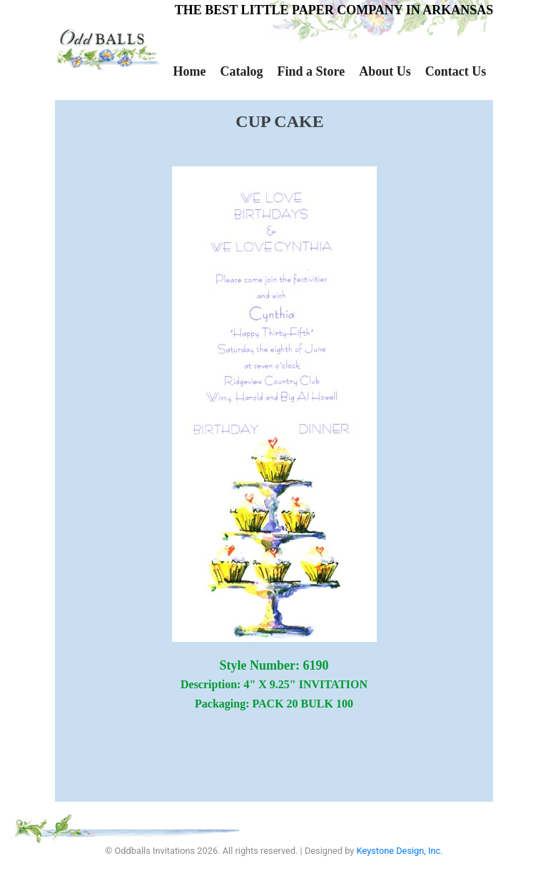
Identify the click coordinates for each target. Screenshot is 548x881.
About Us (385, 71)
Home (189, 71)
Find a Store (311, 71)
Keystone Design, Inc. (400, 850)
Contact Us (456, 71)
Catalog (241, 71)
